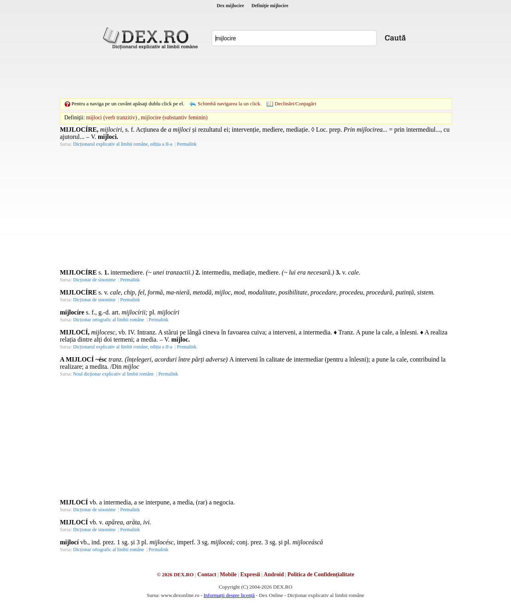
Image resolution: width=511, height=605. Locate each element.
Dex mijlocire (230, 5)
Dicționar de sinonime (94, 280)
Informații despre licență (229, 595)
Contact (206, 574)
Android (274, 574)
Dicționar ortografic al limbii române (108, 319)
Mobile (228, 574)
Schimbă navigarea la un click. (229, 104)
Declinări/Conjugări (295, 104)
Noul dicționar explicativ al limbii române (113, 374)
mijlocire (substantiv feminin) (174, 118)
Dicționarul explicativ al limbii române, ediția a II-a (122, 144)
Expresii (250, 574)
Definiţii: (74, 118)
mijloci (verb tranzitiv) (111, 118)
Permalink (186, 144)
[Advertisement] (255, 74)
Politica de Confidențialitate (320, 574)
